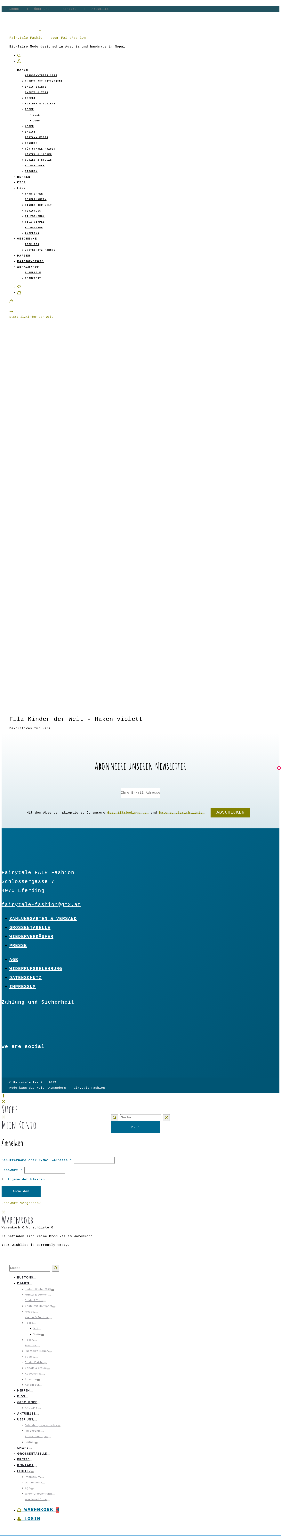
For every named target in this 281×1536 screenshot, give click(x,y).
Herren (23, 177)
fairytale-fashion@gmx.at (41, 905)
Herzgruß (33, 211)
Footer (24, 1471)
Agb (13, 959)
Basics (30, 132)
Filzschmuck (35, 216)
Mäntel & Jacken (38, 154)
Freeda (30, 98)
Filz (21, 188)
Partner (30, 1442)
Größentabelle (30, 927)
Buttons (25, 1277)
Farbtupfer (34, 194)
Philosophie (33, 1430)
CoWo (36, 120)
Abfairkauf (28, 266)
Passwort (12, 1170)
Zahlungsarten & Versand (43, 918)
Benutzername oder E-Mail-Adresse (37, 1160)
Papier (23, 255)
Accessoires (35, 165)
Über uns (41, 9)
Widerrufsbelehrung (35, 968)
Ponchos (31, 143)
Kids (21, 182)
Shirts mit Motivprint (44, 81)
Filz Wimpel (35, 222)
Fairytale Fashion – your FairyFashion (47, 38)
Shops (14, 9)
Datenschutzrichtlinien (182, 812)
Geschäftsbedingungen (128, 812)
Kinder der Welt (38, 205)
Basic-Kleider (36, 137)
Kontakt (69, 9)
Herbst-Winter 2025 (41, 75)
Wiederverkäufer (31, 936)
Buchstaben (34, 227)
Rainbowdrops (30, 261)
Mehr (135, 1127)
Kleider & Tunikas (40, 103)
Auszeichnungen (36, 1436)
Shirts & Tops (36, 92)
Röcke (29, 109)
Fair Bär (32, 244)
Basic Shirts (35, 87)
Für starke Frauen (40, 149)
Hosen (29, 126)
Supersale (33, 272)
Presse (18, 945)
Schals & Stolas (38, 160)
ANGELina (32, 233)
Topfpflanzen (35, 199)
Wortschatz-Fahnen (40, 250)
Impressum (22, 986)
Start (14, 317)
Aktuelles (100, 9)
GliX (36, 115)
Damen (22, 70)
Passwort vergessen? (21, 1203)
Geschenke (27, 238)
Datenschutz (25, 977)
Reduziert (33, 278)
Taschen (31, 171)
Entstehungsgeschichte (41, 1425)
